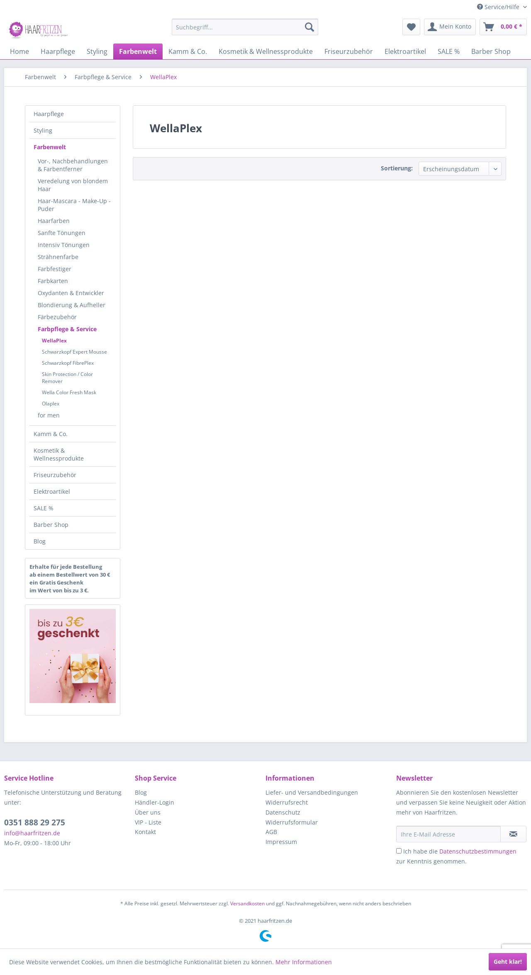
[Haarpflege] (58, 51)
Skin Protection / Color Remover (67, 378)
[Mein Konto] (450, 27)
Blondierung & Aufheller (71, 305)
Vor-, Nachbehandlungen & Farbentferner (73, 165)
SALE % (44, 508)
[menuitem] (245, 27)
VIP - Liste (148, 822)
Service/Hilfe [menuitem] (499, 7)
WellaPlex (54, 340)
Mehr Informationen (303, 962)
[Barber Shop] (490, 51)
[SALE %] (448, 51)
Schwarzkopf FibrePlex (68, 362)
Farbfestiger (54, 269)
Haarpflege (49, 114)
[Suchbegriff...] (245, 27)
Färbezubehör (57, 317)
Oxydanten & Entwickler (71, 293)
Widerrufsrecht (287, 802)
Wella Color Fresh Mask (69, 392)
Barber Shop (51, 525)
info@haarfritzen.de (32, 833)
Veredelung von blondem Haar (73, 185)
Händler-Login (154, 802)
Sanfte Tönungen (61, 233)
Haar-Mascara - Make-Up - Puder (74, 205)
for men (49, 415)
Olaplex (50, 403)
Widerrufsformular (292, 822)
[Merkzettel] (411, 27)
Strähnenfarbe (58, 257)
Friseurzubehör (55, 475)
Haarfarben (54, 221)
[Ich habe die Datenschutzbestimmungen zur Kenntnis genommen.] (399, 851)
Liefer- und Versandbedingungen (312, 792)
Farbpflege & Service (67, 329)
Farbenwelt (50, 147)
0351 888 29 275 (34, 822)
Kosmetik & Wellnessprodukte (59, 454)
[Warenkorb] (503, 27)
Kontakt (145, 832)
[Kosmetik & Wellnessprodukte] (266, 51)
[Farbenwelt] (138, 51)
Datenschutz (283, 812)
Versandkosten (247, 903)
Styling (43, 130)
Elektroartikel (52, 491)
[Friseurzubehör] (349, 51)
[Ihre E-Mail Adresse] (448, 834)
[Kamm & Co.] (188, 51)
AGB (271, 832)
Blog (40, 541)
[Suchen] (309, 27)
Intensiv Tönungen (64, 245)
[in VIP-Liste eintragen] (513, 834)
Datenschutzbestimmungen (477, 851)
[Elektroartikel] (405, 51)
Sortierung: (397, 168)
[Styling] (97, 51)
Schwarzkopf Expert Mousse (74, 351)
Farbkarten (53, 281)
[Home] (19, 51)
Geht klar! (508, 961)
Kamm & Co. (51, 434)
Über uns (148, 812)
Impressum (281, 842)
